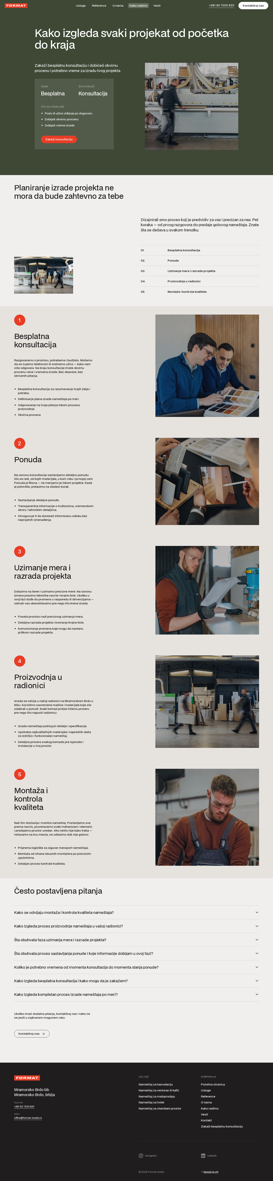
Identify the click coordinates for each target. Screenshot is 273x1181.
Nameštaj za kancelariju (156, 1084)
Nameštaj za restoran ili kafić (159, 1090)
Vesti (157, 5)
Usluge (81, 5)
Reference (99, 5)
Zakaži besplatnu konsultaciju (222, 1126)
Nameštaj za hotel (151, 1102)
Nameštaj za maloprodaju (157, 1096)
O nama (118, 5)
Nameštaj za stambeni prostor (160, 1108)
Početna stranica (213, 1084)
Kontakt (206, 1120)
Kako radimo (138, 5)
